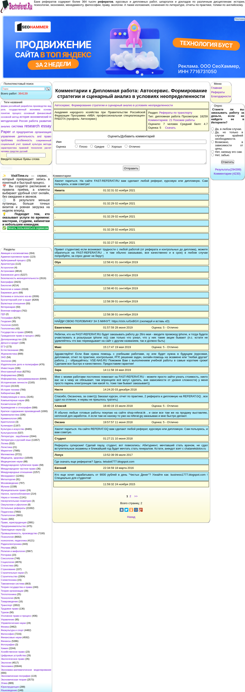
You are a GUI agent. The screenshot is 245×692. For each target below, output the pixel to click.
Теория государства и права (16, 587)
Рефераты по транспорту (175, 112)
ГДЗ (3, 314)
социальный (8, 144)
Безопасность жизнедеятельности (20, 278)
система (17, 126)
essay (46, 126)
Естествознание (10, 350)
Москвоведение (9, 483)
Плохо (81, 146)
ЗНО (3, 357)
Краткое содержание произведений (20, 411)
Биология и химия (11, 289)
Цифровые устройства (13, 655)
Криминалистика (10, 414)
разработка (26, 106)
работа (33, 121)
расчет (48, 148)
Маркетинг (6, 450)
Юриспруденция (10, 686)
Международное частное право (18, 468)
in (50, 116)
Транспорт (6, 605)
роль (3, 109)
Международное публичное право (20, 465)
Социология (7, 562)
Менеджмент (8, 476)
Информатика (8, 375)
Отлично (132, 146)
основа (47, 109)
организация (43, 132)
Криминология (9, 418)
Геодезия (6, 321)
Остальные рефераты (13, 508)
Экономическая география (15, 676)
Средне (97, 146)
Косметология (8, 404)
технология (36, 148)
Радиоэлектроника (11, 544)
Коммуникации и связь (13, 397)
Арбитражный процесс (13, 260)
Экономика (7, 666)
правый (26, 144)
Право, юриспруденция (13, 522)
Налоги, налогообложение (15, 493)
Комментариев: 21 (160, 120)
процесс (17, 113)
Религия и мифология (13, 551)
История (5, 386)
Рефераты (218, 92)
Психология (7, 536)
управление (8, 136)
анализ (5, 126)
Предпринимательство (13, 526)
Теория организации (12, 590)
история (24, 116)
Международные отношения (16, 472)
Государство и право (12, 332)
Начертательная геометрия (16, 501)
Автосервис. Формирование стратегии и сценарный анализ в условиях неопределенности (114, 105)
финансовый (44, 113)
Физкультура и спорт (12, 630)
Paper (6, 132)
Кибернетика (8, 393)
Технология (7, 598)
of (13, 132)
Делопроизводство (11, 339)
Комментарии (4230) (227, 173)
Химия (4, 648)
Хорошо (114, 146)
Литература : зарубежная (15, 436)
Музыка (5, 486)
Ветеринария (8, 307)
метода (47, 144)
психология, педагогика (14, 540)
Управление (7, 619)
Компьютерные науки (13, 400)
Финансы (6, 641)
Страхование (8, 569)
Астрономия (7, 271)
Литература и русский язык (16, 440)
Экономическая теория (13, 679)
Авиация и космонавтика (14, 253)
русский (23, 151)
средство (14, 151)
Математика (7, 454)
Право (4, 519)
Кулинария (7, 425)
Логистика (6, 447)
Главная (216, 87)
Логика (4, 443)
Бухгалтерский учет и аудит (16, 299)
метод (15, 117)
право (47, 136)
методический (9, 121)
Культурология (9, 432)
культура (37, 144)
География (7, 318)
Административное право (15, 256)
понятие (5, 113)
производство (40, 106)
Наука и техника (10, 497)
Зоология (6, 361)
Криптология (8, 422)
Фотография (8, 644)
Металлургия (8, 479)
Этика (4, 683)
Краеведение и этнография (16, 407)
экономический (39, 116)
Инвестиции (7, 368)
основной (6, 117)
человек (5, 151)
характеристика (9, 148)
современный (43, 140)
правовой (24, 148)
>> (135, 496)
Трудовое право (9, 608)
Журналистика (9, 353)
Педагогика (7, 511)
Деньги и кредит (10, 343)
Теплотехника (8, 594)
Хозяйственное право (13, 651)
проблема (7, 140)
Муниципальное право (13, 490)
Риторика (6, 555)
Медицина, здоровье (12, 457)
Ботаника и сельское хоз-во (16, 296)
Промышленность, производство (19, 533)
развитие (45, 121)
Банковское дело (10, 274)
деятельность (26, 136)
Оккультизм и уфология (14, 504)
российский (14, 106)
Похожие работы (184, 120)
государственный (17, 109)
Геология (6, 325)
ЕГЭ (3, 346)
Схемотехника (9, 580)
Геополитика (8, 328)
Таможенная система (13, 583)
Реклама (5, 547)
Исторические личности (14, 382)
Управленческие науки (13, 623)
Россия (23, 121)
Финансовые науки (11, 637)
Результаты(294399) (228, 169)
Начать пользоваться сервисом (27, 228)
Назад (131, 517)
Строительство (9, 576)
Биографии (7, 282)
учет (18, 144)
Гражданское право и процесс (17, 335)
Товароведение (9, 601)
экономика (35, 109)
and (39, 136)
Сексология (7, 558)
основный (29, 113)
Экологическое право (13, 659)
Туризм (5, 612)
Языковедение (9, 690)
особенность (24, 140)
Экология (6, 662)
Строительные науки (12, 572)
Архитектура (8, 264)
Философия (7, 634)
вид (49, 106)
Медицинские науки (12, 461)
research (32, 126)
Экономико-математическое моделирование (26, 669)
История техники (10, 389)
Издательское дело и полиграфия (19, 364)
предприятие (24, 132)
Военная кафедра (11, 310)
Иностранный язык (11, 371)
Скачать (170, 127)
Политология (8, 515)
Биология (6, 285)
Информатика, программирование (20, 378)
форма (4, 106)
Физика (5, 626)
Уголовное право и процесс (16, 616)
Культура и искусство (12, 429)
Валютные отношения (13, 303)
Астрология (7, 267)
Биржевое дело (9, 292)
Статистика (7, 565)
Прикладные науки (11, 529)
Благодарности (221, 96)
